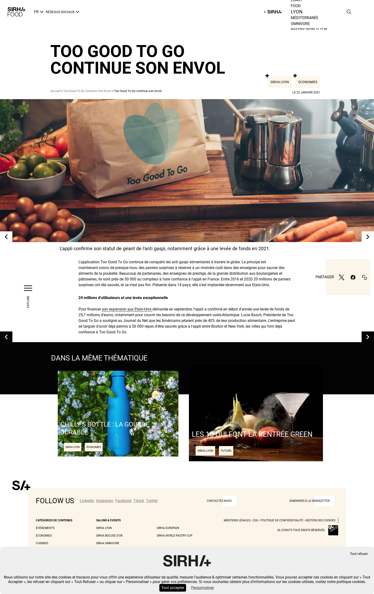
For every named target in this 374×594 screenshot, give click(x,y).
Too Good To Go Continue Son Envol (87, 91)
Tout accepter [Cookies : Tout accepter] (172, 587)
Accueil (55, 91)
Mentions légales (237, 520)
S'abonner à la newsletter (309, 501)
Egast (297, 6)
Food (297, 12)
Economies (307, 82)
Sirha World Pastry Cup (174, 535)
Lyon (295, 17)
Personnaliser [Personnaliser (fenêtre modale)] (202, 587)
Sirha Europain (168, 528)
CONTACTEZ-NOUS (219, 501)
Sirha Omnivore (107, 543)
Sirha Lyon (279, 82)
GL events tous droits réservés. (301, 530)
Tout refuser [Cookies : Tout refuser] (359, 554)
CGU (255, 520)
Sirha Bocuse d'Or (109, 535)
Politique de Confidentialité (281, 520)
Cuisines (42, 543)
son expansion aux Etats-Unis (127, 309)
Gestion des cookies (320, 520)
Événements (45, 528)
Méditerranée (304, 23)
